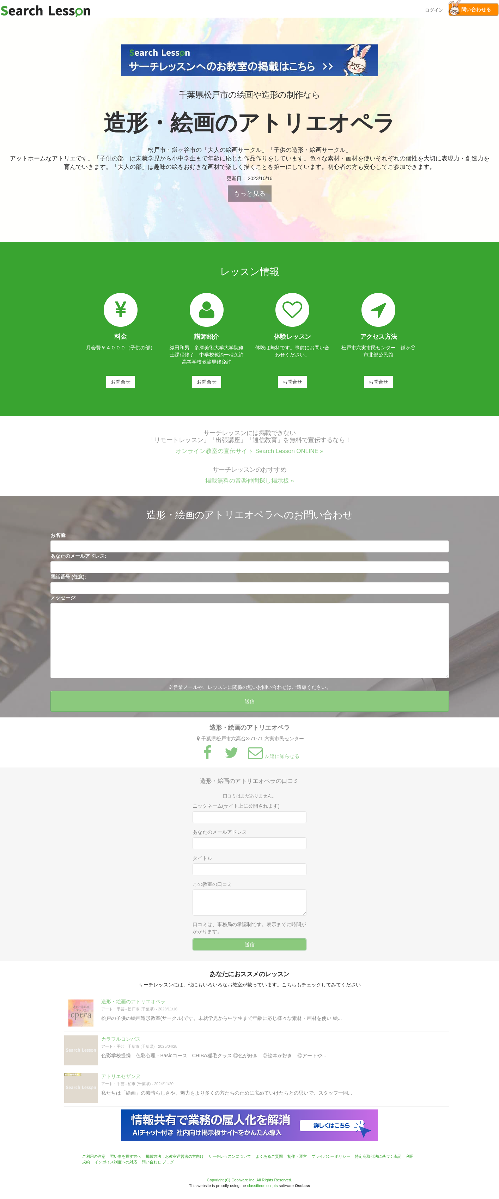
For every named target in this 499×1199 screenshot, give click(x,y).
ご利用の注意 (93, 1156)
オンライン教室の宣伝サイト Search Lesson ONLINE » (249, 455)
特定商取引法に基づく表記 (378, 1156)
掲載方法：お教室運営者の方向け (175, 1156)
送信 (250, 705)
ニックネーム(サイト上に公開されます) (236, 810)
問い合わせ (151, 1162)
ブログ (168, 1162)
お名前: (58, 539)
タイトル (202, 862)
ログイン (434, 9)
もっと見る (250, 193)
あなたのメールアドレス (220, 836)
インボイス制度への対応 (116, 1162)
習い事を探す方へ (125, 1156)
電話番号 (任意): (68, 581)
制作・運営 (297, 1156)
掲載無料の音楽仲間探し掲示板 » (249, 485)
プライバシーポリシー (330, 1156)
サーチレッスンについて (229, 1156)
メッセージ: (63, 602)
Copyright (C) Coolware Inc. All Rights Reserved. (249, 1180)
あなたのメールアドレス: (78, 560)
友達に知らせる (272, 760)
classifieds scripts (262, 1185)
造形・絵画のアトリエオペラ (133, 1006)
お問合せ (120, 382)
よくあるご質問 (269, 1156)
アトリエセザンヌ (121, 1080)
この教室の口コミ (212, 888)
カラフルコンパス (121, 1043)
